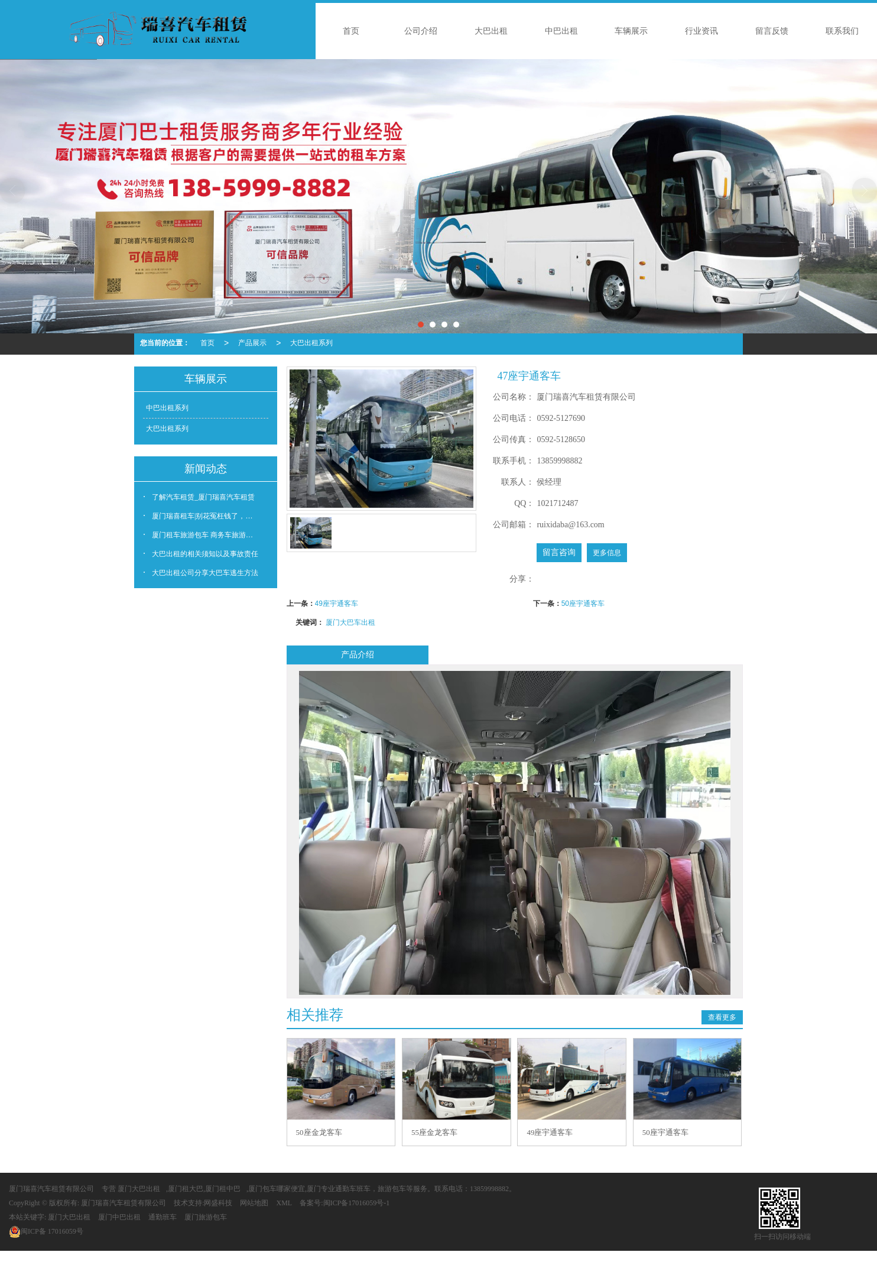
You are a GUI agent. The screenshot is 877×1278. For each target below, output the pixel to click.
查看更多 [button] (722, 1017)
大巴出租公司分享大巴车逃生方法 (205, 573)
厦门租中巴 (223, 1189)
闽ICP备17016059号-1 (356, 1203)
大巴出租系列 (311, 343)
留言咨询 (559, 552)
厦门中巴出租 (119, 1217)
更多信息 (607, 553)
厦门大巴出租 (139, 1189)
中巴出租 (561, 31)
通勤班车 (162, 1217)
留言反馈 (771, 31)
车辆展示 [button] (205, 379)
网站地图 (254, 1203)
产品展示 (252, 343)
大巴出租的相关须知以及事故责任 (205, 554)
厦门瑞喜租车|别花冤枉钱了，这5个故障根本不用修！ (210, 516)
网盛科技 (218, 1203)
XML (284, 1203)
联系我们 (842, 31)
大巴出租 (491, 31)
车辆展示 (631, 31)
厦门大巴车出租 (350, 622)
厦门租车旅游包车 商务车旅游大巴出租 (210, 535)
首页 (351, 31)
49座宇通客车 (336, 603)
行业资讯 (701, 31)
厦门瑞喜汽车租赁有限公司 (51, 1189)
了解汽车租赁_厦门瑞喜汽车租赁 (203, 497)
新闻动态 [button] (205, 469)
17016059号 (46, 1231)
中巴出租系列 (167, 408)
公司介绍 (420, 31)
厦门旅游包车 (205, 1217)
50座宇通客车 (583, 603)
